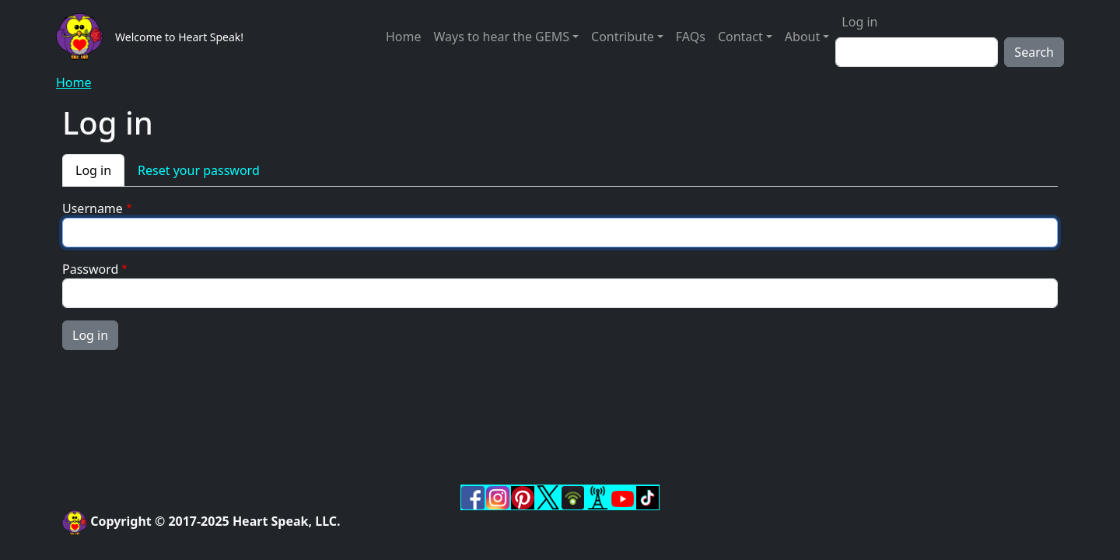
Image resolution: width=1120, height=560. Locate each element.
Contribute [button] (622, 36)
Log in (859, 21)
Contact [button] (740, 36)
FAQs (690, 36)
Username (92, 208)
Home (404, 36)
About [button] (802, 36)
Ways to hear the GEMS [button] (501, 36)
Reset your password (199, 170)
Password (90, 269)
